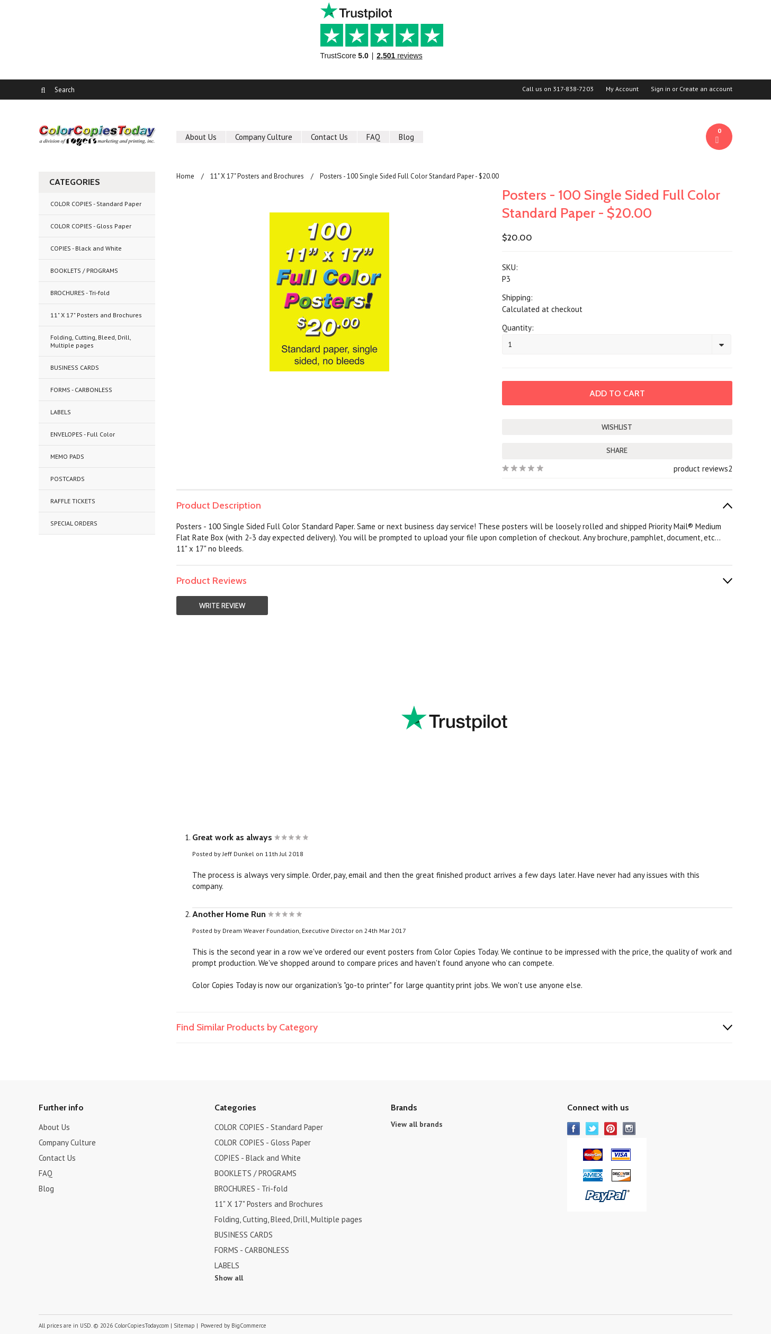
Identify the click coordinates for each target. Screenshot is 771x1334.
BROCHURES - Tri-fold (80, 293)
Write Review (222, 605)
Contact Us (329, 137)
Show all (228, 1278)
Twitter (592, 1128)
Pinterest (610, 1128)
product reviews (701, 469)
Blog (406, 137)
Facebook (573, 1128)
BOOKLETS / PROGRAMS (84, 270)
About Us (201, 137)
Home (185, 176)
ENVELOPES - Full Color (82, 434)
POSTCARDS (67, 479)
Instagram (629, 1128)
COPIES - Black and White (86, 248)
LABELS (60, 412)
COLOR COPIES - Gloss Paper (90, 226)
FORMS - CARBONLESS (81, 390)
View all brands (417, 1124)
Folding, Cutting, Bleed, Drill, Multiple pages (90, 341)
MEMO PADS (67, 456)
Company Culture (263, 137)
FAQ (373, 137)
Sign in (660, 89)
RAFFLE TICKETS (72, 501)
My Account (622, 89)
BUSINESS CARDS (74, 367)
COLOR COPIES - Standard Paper (95, 204)
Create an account (705, 89)
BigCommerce (248, 1325)
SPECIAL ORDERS (73, 523)
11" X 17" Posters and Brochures (96, 315)
